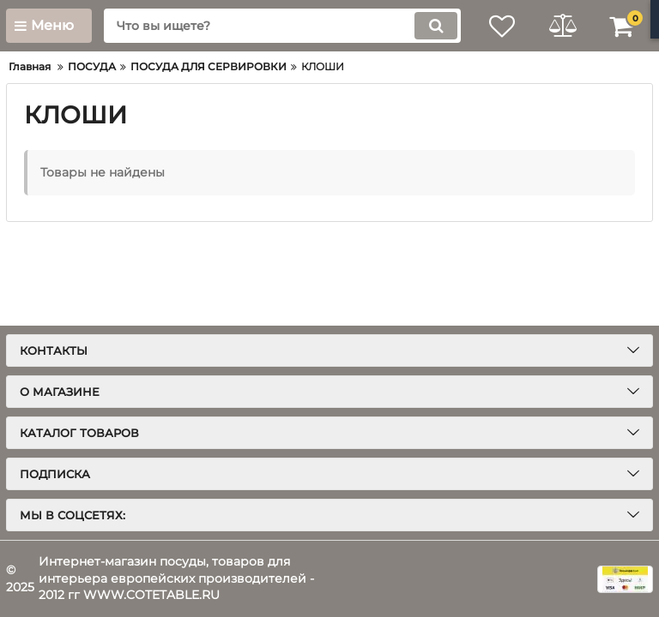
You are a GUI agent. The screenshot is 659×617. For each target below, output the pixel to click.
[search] (282, 26)
